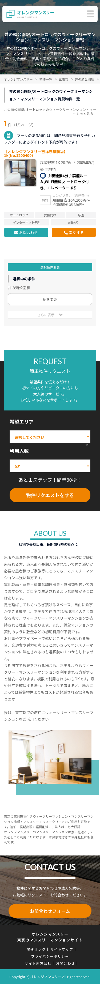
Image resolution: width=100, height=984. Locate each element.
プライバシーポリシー (50, 956)
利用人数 (19, 450)
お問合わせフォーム (50, 911)
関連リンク (36, 949)
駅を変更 (50, 299)
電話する (76, 232)
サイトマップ (61, 949)
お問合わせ (28, 232)
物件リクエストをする (50, 495)
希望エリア (22, 421)
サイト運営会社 (38, 963)
